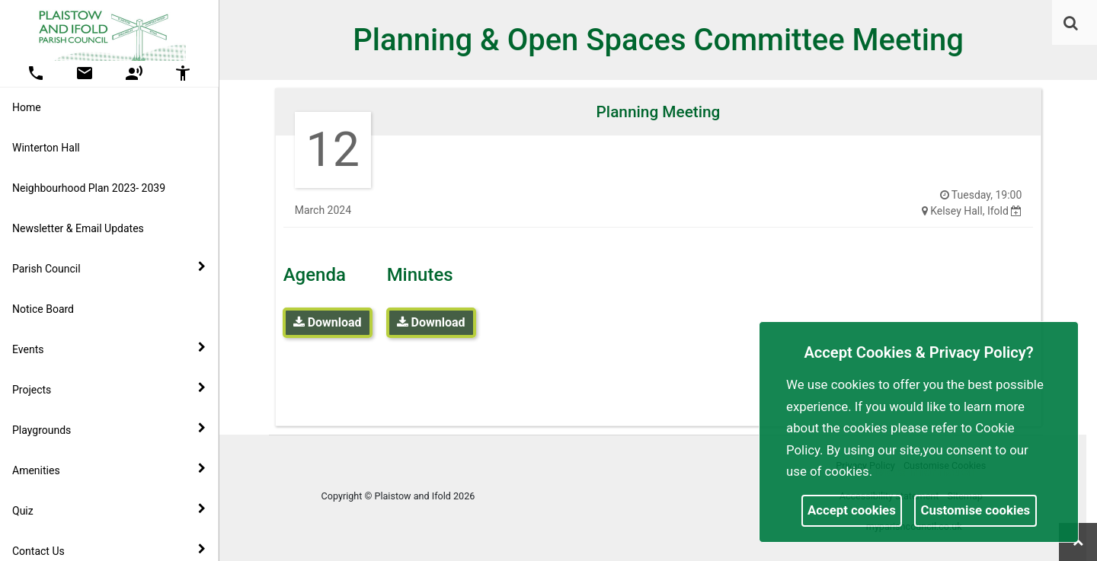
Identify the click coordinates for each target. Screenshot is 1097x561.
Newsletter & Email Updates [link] (78, 228)
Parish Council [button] (109, 268)
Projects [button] (109, 389)
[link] (1070, 22)
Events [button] (109, 348)
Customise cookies (976, 510)
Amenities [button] (109, 470)
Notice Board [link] (43, 309)
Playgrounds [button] (109, 429)
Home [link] (26, 107)
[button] (1071, 24)
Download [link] (327, 322)
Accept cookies (852, 510)
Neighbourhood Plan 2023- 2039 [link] (88, 188)
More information (925, 471)
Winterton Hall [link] (46, 148)
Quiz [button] (109, 510)
